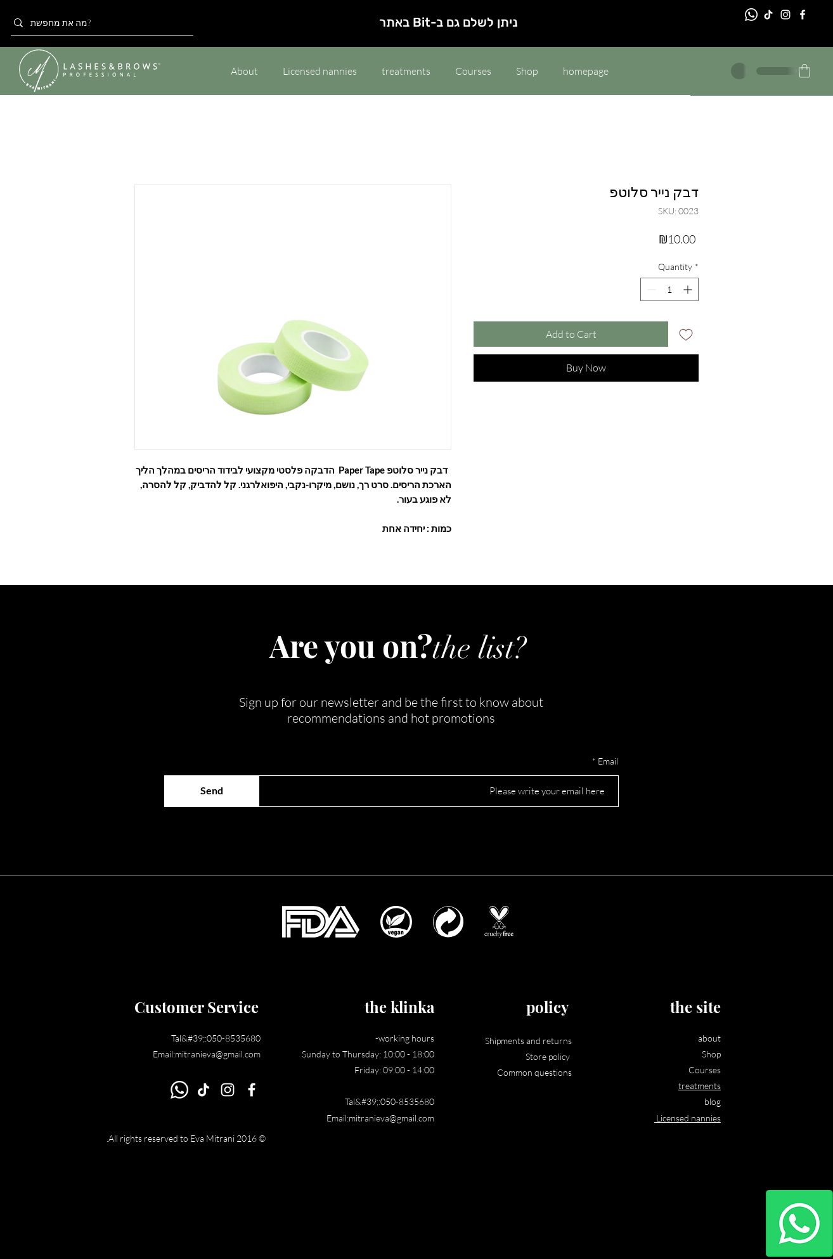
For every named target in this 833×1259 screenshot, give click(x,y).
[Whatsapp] (799, 1223)
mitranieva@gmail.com (218, 1054)
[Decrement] (650, 289)
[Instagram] (785, 14)
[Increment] (689, 289)
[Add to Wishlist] (686, 334)
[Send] (211, 791)
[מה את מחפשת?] (98, 23)
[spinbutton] (669, 289)
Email (608, 761)
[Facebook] (802, 14)
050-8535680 (234, 1038)
